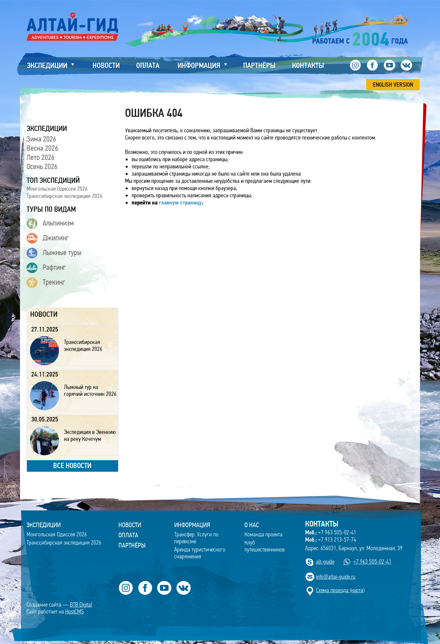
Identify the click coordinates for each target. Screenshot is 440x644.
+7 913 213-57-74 (330, 539)
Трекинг (46, 282)
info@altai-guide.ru (335, 576)
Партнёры (132, 545)
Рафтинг (46, 268)
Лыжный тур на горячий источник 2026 (90, 390)
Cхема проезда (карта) (340, 590)
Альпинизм (50, 223)
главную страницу (180, 203)
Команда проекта (263, 534)
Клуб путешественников (264, 546)
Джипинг (48, 238)
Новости (129, 525)
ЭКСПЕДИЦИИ (44, 525)
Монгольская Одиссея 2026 (57, 188)
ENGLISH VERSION (393, 84)
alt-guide (325, 561)
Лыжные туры (54, 253)
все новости (72, 465)
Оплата (128, 535)
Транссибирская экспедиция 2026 (64, 196)
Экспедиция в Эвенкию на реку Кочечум (90, 435)
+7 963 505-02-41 (330, 532)
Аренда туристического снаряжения (199, 553)
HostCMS (74, 611)
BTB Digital (81, 604)
